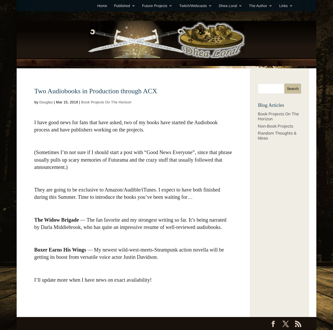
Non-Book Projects (275, 126)
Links (283, 6)
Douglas (46, 102)
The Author (258, 6)
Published (122, 6)
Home (102, 6)
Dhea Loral (228, 6)
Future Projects (154, 6)
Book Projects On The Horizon (106, 102)
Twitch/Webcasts (193, 6)
